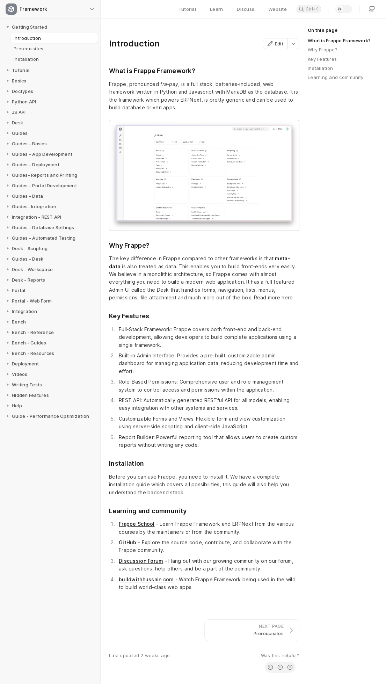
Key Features (322, 59)
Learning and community (336, 77)
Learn (216, 9)
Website (277, 9)
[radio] (270, 667)
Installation (320, 68)
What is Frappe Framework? (339, 40)
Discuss (245, 9)
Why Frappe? (322, 49)
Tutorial (187, 9)
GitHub (128, 542)
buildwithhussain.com (146, 579)
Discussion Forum (141, 561)
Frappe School (137, 524)
